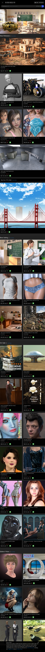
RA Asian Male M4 (28, 439)
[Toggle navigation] (2, 2)
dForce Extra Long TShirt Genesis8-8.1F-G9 (10, 300)
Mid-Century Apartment (5, 332)
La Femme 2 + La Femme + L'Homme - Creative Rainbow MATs (14, 439)
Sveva (26, 139)
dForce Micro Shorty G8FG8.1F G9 (31, 300)
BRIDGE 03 (3, 229)
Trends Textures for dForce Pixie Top (31, 137)
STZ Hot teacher (27, 266)
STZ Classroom (4, 266)
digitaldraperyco (4, 474)
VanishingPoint (4, 406)
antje (26, 406)
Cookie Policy (10, 649)
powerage (3, 67)
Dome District (27, 371)
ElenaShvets (4, 103)
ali (2, 581)
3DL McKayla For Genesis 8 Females (32, 614)
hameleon (3, 615)
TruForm (3, 334)
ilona (26, 542)
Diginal (3, 508)
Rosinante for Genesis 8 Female (31, 507)
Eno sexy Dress (4, 507)
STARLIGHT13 (4, 139)
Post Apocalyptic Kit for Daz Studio (8, 66)
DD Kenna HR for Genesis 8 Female (8, 473)
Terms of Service (30, 647)
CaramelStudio (27, 508)
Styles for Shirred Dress (29, 473)
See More (14, 36)
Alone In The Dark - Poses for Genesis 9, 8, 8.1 (11, 614)
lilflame (3, 301)
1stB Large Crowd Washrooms (7, 171)
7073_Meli (3, 230)
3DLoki (26, 615)
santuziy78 (3, 267)
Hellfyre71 (3, 542)
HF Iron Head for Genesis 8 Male (8, 541)
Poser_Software (27, 581)
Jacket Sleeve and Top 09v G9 (7, 102)
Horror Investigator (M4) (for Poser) (8, 405)
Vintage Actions (27, 405)
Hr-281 (2, 580)
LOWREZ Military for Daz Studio (31, 332)
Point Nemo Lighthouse (6, 371)
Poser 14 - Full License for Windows (31, 580)
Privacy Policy (19, 649)
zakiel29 (26, 103)
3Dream (3, 440)
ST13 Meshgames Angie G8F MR (8, 137)
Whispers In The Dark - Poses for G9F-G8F (33, 541)
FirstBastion (4, 172)
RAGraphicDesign (28, 440)
